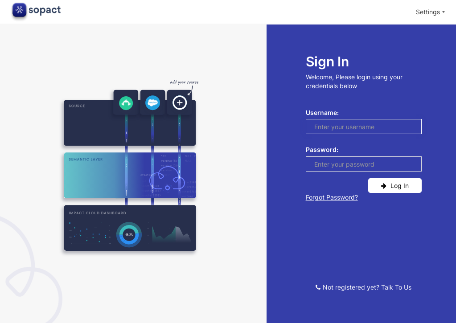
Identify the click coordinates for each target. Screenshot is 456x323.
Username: (322, 112)
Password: (322, 149)
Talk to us (396, 287)
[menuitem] (431, 12)
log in (395, 185)
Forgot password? (332, 197)
